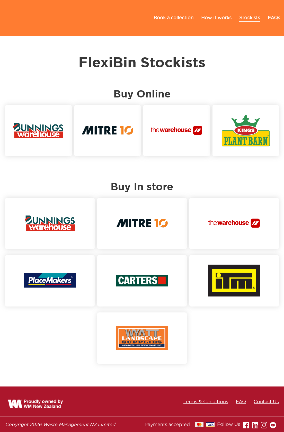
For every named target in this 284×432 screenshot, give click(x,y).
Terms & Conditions (205, 401)
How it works (216, 17)
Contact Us (266, 401)
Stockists (249, 17)
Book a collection (173, 17)
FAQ (241, 401)
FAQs (274, 17)
